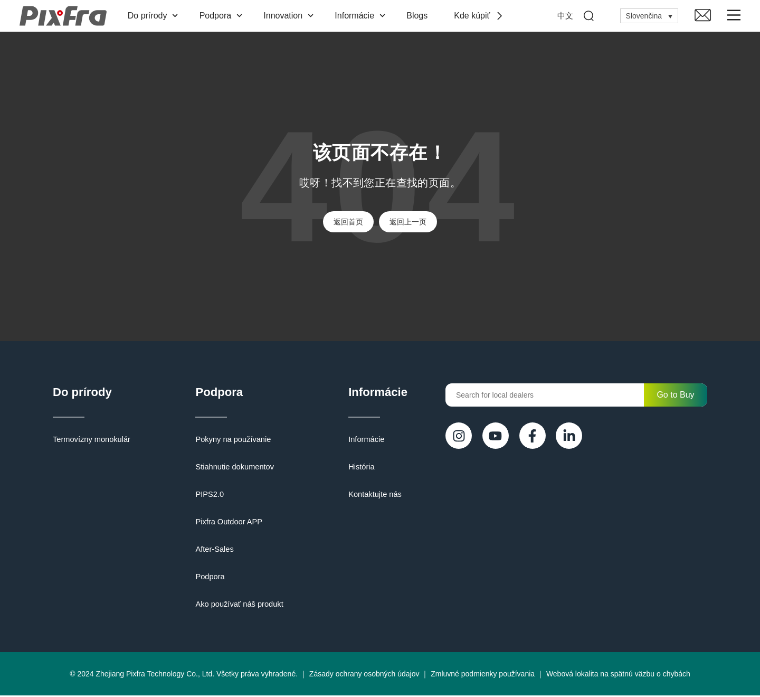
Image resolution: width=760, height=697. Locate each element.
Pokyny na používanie (229, 441)
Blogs (419, 15)
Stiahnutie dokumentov (230, 468)
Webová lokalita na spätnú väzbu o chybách (618, 675)
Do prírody (154, 15)
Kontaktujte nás (369, 496)
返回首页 (348, 222)
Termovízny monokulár (90, 441)
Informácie (362, 15)
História (356, 468)
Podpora (222, 15)
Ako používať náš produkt (235, 605)
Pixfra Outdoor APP (225, 523)
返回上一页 (408, 222)
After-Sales (211, 551)
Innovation (290, 15)
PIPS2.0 (206, 496)
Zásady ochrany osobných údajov (364, 675)
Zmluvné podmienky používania (483, 675)
